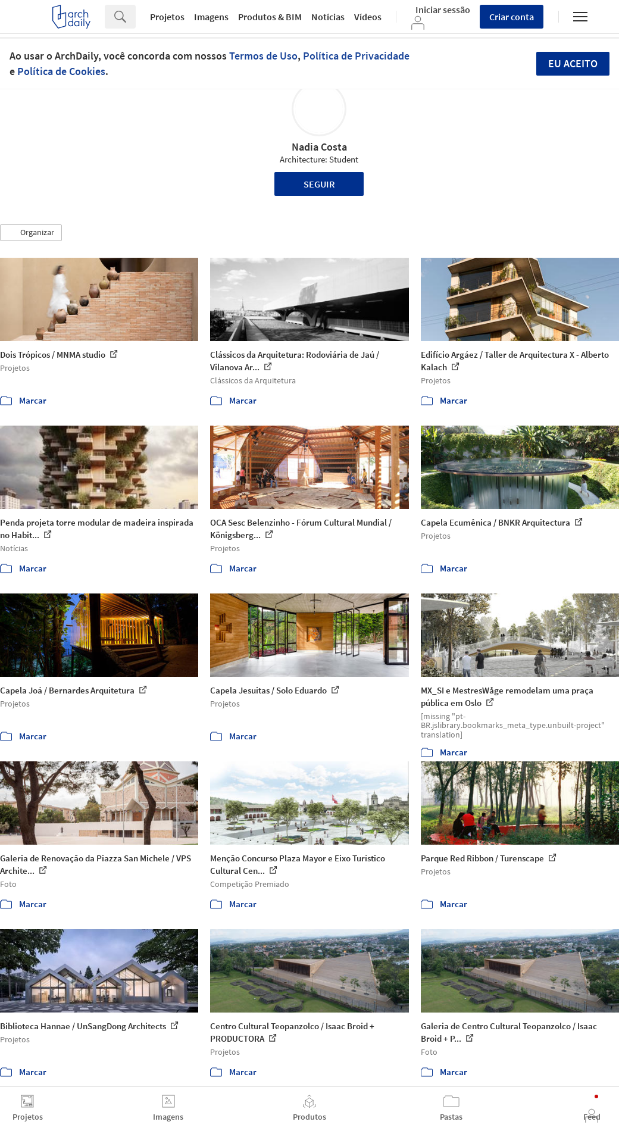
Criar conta (511, 17)
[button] (31, 232)
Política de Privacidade (356, 56)
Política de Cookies (61, 71)
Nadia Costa (319, 147)
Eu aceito (573, 63)
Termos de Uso (263, 56)
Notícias (328, 16)
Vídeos (368, 16)
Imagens (211, 16)
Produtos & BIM (270, 16)
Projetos (167, 16)
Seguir (319, 184)
